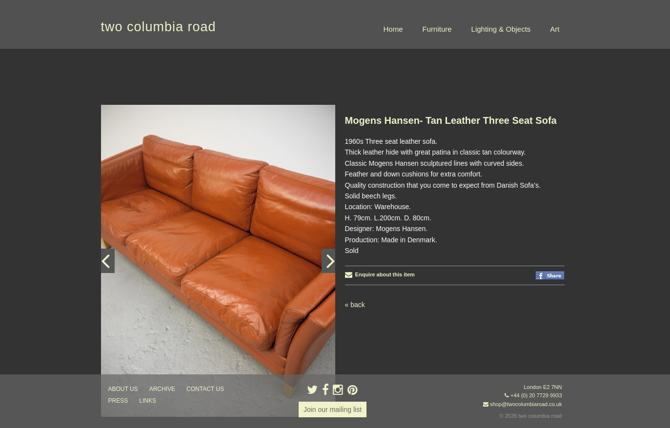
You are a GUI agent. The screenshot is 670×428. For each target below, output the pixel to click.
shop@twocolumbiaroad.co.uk (526, 404)
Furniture (437, 29)
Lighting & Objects (501, 29)
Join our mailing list (333, 409)
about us (123, 389)
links (147, 400)
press (118, 400)
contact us (205, 389)
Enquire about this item (380, 274)
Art (554, 29)
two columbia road (158, 26)
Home (393, 29)
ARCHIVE (162, 389)
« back (355, 305)
